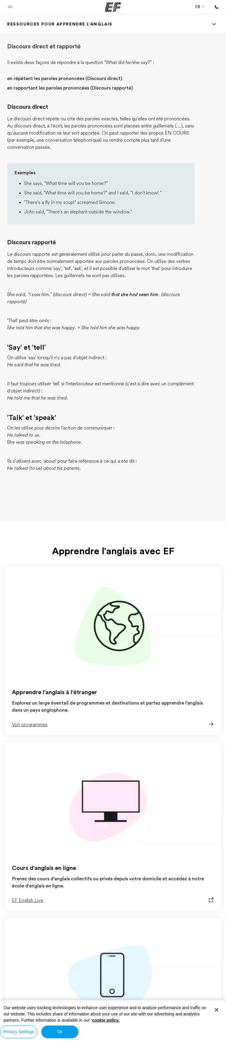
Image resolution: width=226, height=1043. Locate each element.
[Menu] (214, 24)
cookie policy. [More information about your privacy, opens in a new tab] (105, 1020)
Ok (59, 1031)
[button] (10, 7)
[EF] (113, 7)
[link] (60, 24)
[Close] (216, 1009)
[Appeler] (216, 7)
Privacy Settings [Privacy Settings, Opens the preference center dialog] (18, 1031)
